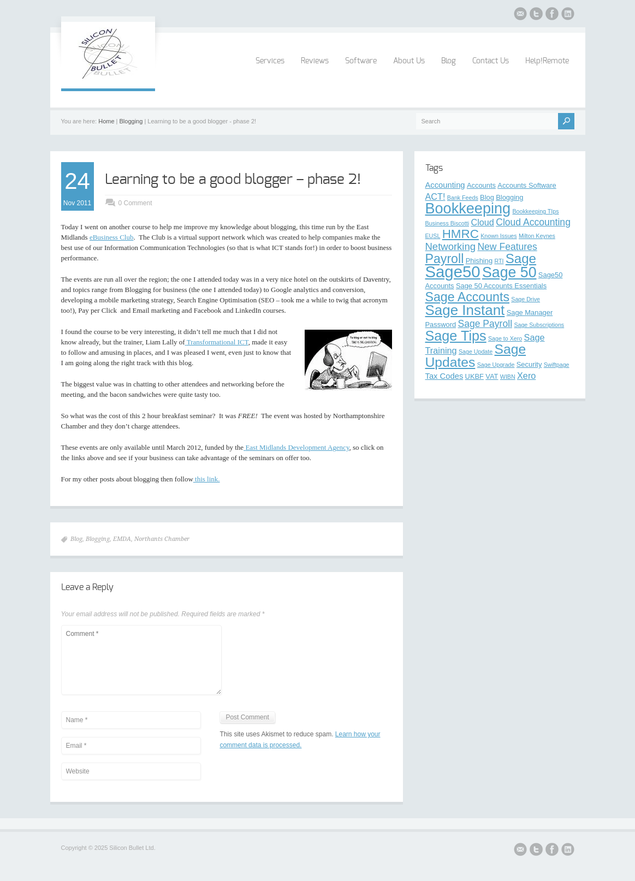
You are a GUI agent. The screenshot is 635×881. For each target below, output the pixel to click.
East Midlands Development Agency (296, 447)
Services (270, 61)
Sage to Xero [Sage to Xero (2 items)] (505, 338)
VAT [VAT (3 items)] (491, 376)
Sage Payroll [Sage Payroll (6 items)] (485, 323)
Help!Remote (547, 61)
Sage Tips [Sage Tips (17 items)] (455, 335)
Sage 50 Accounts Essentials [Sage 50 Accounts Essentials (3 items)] (501, 286)
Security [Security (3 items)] (529, 364)
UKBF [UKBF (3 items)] (474, 376)
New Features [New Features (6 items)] (507, 246)
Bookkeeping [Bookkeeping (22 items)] (468, 208)
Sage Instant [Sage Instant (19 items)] (465, 310)
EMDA (122, 539)
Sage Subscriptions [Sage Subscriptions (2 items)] (539, 325)
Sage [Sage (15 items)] (521, 258)
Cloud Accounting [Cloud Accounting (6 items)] (533, 222)
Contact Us (490, 61)
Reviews (315, 61)
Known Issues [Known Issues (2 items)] (498, 236)
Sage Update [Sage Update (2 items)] (475, 351)
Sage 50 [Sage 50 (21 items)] (509, 272)
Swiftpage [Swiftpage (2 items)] (556, 364)
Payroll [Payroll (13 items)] (444, 259)
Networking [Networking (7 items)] (450, 246)
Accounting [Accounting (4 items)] (445, 185)
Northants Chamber (161, 539)
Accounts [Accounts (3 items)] (481, 185)
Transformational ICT (216, 342)
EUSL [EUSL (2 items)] (433, 236)
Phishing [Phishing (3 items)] (479, 261)
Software (361, 61)
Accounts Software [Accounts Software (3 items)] (526, 185)
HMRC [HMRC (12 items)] (460, 234)
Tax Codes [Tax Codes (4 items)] (444, 376)
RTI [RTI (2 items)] (498, 261)
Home (106, 121)
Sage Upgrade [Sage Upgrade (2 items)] (496, 364)
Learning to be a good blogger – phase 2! (233, 179)
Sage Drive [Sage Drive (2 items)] (525, 299)
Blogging (131, 121)
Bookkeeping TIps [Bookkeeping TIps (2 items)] (535, 211)
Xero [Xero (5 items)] (526, 375)
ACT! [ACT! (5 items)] (435, 196)
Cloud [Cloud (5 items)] (482, 222)
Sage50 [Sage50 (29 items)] (452, 272)
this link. (206, 479)
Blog (448, 61)
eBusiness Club (112, 237)
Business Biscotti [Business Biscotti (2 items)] (447, 223)
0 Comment (135, 203)
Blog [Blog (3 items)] (487, 197)
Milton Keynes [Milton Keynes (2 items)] (537, 236)
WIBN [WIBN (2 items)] (507, 376)
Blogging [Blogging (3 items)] (509, 197)
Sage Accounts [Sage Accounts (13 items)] (467, 297)
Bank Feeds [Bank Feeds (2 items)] (462, 197)
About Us (409, 61)
